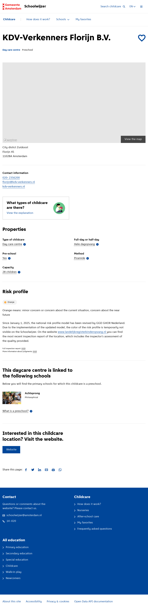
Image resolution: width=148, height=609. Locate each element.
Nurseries (81, 510)
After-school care (86, 516)
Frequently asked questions (93, 528)
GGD (23, 349)
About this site (11, 601)
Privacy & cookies (58, 601)
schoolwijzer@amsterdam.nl (22, 515)
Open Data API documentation (93, 601)
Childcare (9, 19)
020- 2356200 (11, 177)
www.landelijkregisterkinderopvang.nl (82, 332)
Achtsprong (32, 393)
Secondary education (17, 553)
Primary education (15, 547)
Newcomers (11, 578)
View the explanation (20, 213)
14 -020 (9, 521)
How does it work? (38, 19)
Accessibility (34, 601)
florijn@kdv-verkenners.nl (18, 182)
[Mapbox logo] (10, 140)
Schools (62, 19)
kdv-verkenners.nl (13, 186)
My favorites (83, 19)
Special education (15, 559)
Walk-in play (11, 572)
